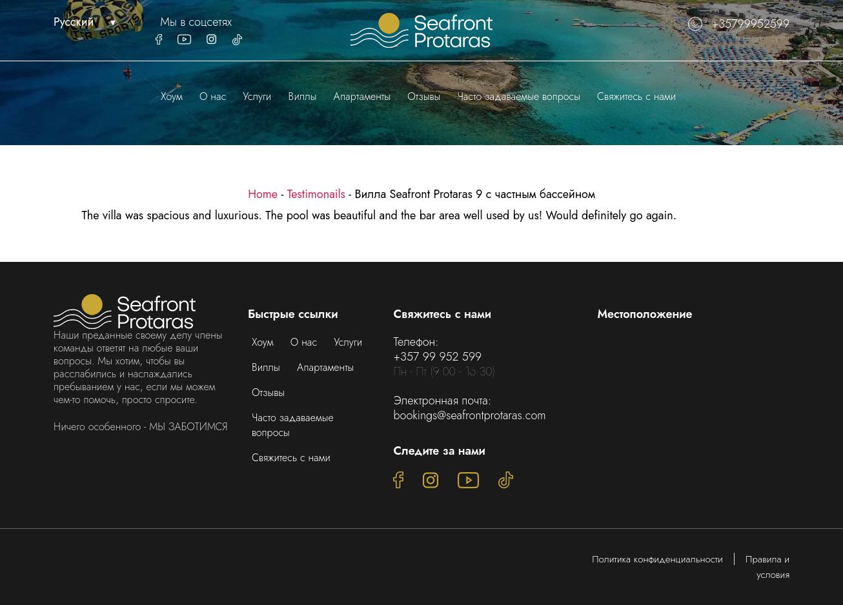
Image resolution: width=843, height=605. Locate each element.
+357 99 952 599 (437, 356)
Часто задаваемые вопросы (518, 96)
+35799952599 (738, 24)
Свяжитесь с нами (636, 96)
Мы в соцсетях (196, 22)
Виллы (303, 96)
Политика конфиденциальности (657, 559)
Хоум (172, 96)
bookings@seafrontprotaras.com (469, 415)
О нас (212, 96)
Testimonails (316, 194)
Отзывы (423, 96)
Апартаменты (362, 96)
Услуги (257, 96)
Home (263, 194)
